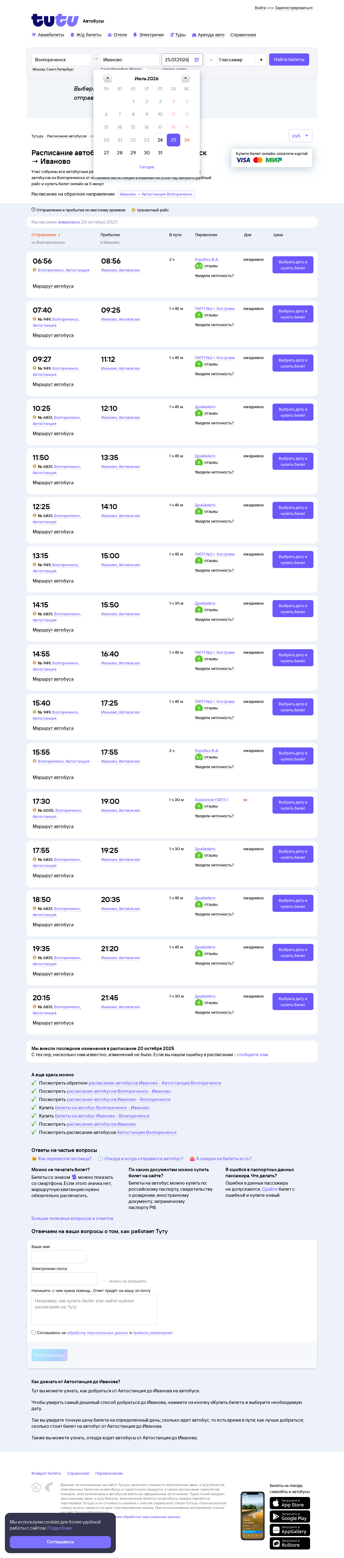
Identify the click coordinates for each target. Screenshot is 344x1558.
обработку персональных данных (97, 1332)
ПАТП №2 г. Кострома (215, 308)
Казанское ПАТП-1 (211, 799)
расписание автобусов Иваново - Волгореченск (119, 1099)
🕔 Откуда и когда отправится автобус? (140, 1158)
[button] (142, 78)
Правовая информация (79, 1521)
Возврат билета (46, 1473)
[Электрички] (148, 34)
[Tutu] (55, 20)
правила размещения (153, 1332)
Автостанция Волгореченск (147, 1132)
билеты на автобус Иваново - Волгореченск (102, 1116)
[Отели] (117, 34)
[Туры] (178, 34)
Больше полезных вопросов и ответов (72, 1218)
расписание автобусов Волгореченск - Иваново (119, 1091)
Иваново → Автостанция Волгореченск (156, 194)
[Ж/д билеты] (85, 34)
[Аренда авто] (208, 34)
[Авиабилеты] (47, 34)
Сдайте (270, 1189)
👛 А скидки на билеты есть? (220, 1158)
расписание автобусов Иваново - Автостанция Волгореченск (155, 1083)
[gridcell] (169, 101)
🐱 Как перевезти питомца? (61, 1158)
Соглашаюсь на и (102, 1332)
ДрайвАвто (205, 406)
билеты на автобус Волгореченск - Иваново (102, 1107)
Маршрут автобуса (53, 286)
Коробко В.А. (207, 259)
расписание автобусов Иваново (101, 1124)
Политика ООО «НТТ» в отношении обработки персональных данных (120, 1516)
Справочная (78, 1473)
